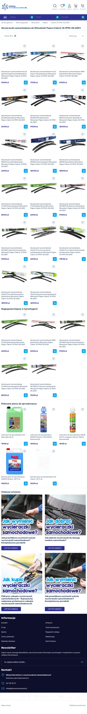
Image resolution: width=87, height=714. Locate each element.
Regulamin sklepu (53, 632)
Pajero (45, 23)
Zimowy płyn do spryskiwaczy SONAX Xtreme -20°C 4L (13, 478)
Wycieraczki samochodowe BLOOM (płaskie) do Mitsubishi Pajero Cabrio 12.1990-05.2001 (13, 118)
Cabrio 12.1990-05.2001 (60, 23)
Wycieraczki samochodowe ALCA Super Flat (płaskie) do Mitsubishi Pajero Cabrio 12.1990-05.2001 (43, 74)
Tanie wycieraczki (52, 627)
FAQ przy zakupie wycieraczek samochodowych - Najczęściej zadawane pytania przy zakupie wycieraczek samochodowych (17, 600)
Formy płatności (7, 637)
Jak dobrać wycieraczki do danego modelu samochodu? (62, 539)
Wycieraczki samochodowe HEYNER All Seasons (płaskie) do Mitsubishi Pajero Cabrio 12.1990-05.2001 (72, 207)
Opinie (3, 632)
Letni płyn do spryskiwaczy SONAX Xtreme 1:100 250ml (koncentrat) (41, 437)
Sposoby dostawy (8, 641)
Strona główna (7, 23)
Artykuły (49, 623)
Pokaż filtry (8, 36)
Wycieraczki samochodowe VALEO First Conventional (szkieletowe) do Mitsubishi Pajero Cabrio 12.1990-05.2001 (43, 251)
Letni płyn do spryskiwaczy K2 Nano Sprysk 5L (13, 436)
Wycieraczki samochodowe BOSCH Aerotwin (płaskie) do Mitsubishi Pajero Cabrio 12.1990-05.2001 (72, 119)
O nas (3, 627)
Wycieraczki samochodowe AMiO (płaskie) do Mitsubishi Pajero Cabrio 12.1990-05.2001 (72, 74)
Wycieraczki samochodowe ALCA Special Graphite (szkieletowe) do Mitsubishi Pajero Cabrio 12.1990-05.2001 (14, 75)
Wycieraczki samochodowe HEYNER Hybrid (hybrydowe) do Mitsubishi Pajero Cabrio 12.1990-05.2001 (14, 251)
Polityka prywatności (78, 711)
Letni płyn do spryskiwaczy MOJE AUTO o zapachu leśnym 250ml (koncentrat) (72, 437)
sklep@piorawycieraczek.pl (16, 688)
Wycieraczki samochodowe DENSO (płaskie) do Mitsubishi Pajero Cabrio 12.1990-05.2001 (71, 162)
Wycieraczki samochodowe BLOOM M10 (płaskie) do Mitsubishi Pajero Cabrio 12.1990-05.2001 (43, 119)
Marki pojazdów (22, 23)
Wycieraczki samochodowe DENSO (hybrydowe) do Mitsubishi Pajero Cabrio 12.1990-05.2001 (43, 162)
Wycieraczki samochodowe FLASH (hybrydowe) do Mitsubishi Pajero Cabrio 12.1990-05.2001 (14, 206)
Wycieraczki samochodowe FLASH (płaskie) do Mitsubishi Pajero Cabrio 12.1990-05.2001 (42, 206)
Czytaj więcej (11, 548)
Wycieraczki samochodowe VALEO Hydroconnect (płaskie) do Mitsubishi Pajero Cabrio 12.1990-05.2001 (43, 295)
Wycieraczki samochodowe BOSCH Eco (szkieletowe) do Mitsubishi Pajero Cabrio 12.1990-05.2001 (14, 163)
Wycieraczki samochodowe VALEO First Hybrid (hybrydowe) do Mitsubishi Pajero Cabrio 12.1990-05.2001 (71, 251)
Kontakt (4, 623)
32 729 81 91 (11, 683)
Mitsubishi (35, 23)
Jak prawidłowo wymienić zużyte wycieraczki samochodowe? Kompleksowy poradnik (18, 540)
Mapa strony (6, 711)
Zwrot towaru (51, 641)
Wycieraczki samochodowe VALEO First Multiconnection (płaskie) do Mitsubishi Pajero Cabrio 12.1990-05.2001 (12, 295)
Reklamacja (50, 637)
